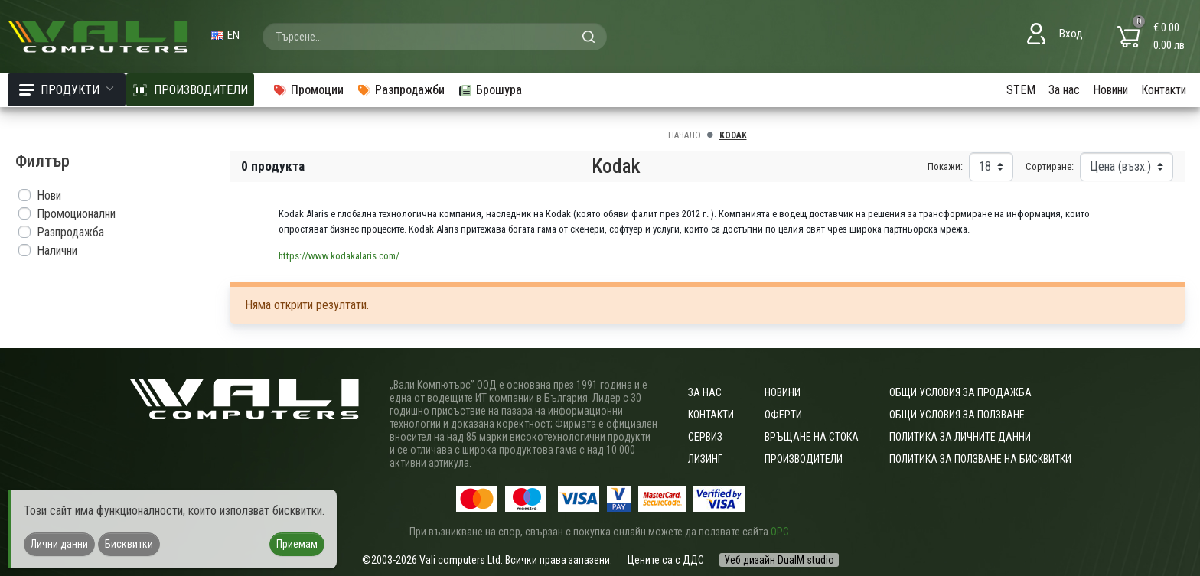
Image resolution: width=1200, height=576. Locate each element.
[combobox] (434, 36)
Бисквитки (129, 544)
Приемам (297, 544)
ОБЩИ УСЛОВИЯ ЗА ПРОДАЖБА (960, 392)
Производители (804, 459)
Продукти (66, 90)
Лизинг (705, 459)
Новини (1110, 90)
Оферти (783, 414)
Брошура (490, 90)
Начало (684, 135)
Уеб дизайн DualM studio (779, 560)
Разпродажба (70, 232)
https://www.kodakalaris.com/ (339, 256)
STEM (1020, 90)
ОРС (780, 532)
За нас (1064, 90)
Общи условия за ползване (957, 414)
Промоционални (76, 214)
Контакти (1163, 90)
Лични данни (59, 544)
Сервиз (705, 437)
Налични (57, 250)
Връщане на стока (812, 437)
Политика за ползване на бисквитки (980, 459)
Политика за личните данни (960, 437)
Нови (49, 195)
